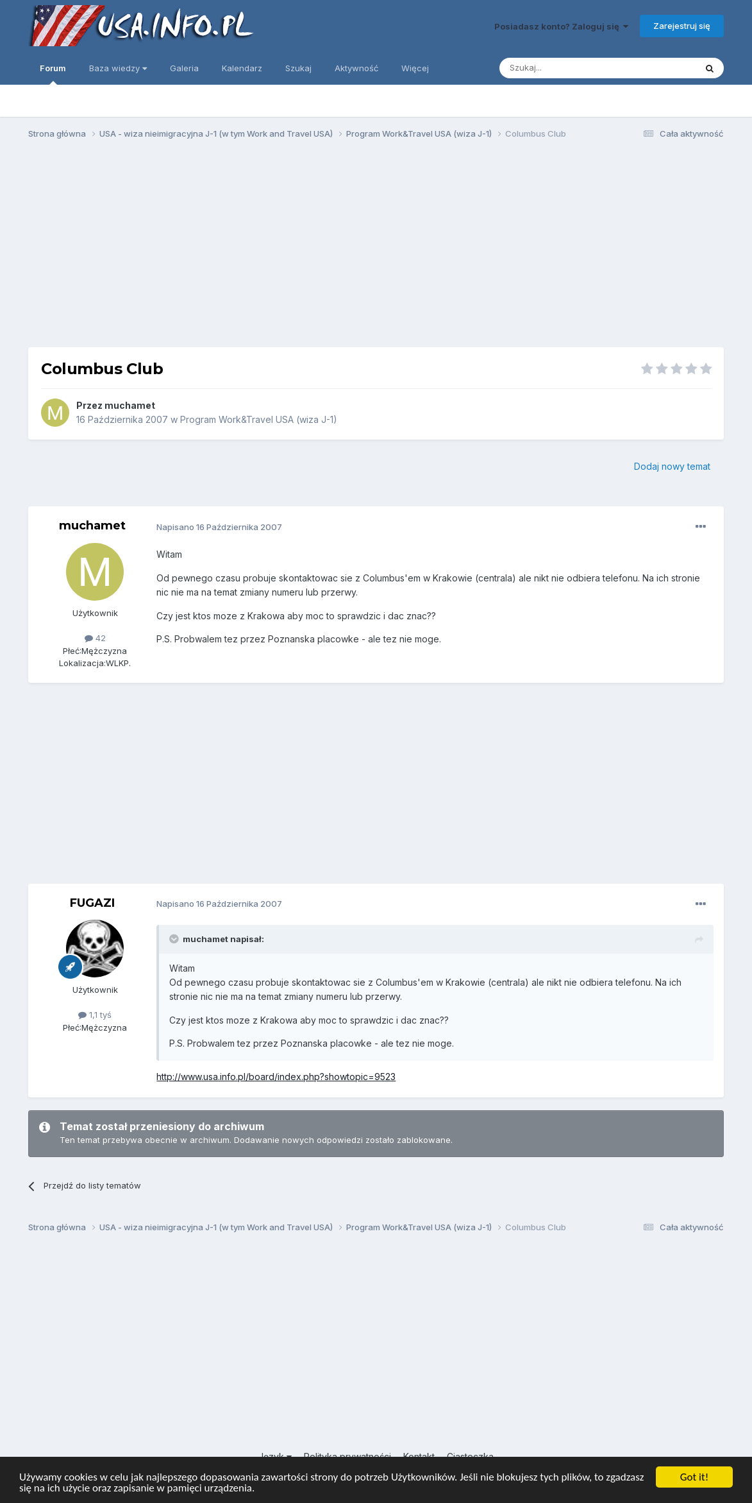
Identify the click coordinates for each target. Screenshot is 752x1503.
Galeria (184, 68)
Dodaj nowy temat (672, 466)
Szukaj (298, 68)
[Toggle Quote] (175, 939)
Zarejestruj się (681, 26)
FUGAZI (92, 903)
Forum (53, 74)
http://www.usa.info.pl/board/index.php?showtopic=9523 (276, 1076)
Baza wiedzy (118, 68)
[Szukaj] (565, 68)
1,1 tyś (95, 1014)
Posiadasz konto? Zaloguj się (561, 26)
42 (95, 638)
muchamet (129, 405)
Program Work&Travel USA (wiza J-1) (258, 419)
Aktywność (356, 68)
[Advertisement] (376, 249)
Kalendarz (242, 68)
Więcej (415, 68)
